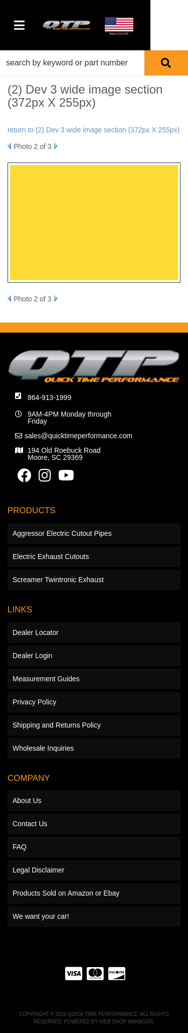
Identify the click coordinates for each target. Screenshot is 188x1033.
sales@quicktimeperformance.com (78, 435)
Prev (9, 146)
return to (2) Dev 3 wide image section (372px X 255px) (93, 130)
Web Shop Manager (126, 1021)
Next (56, 146)
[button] (94, 62)
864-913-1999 (49, 397)
